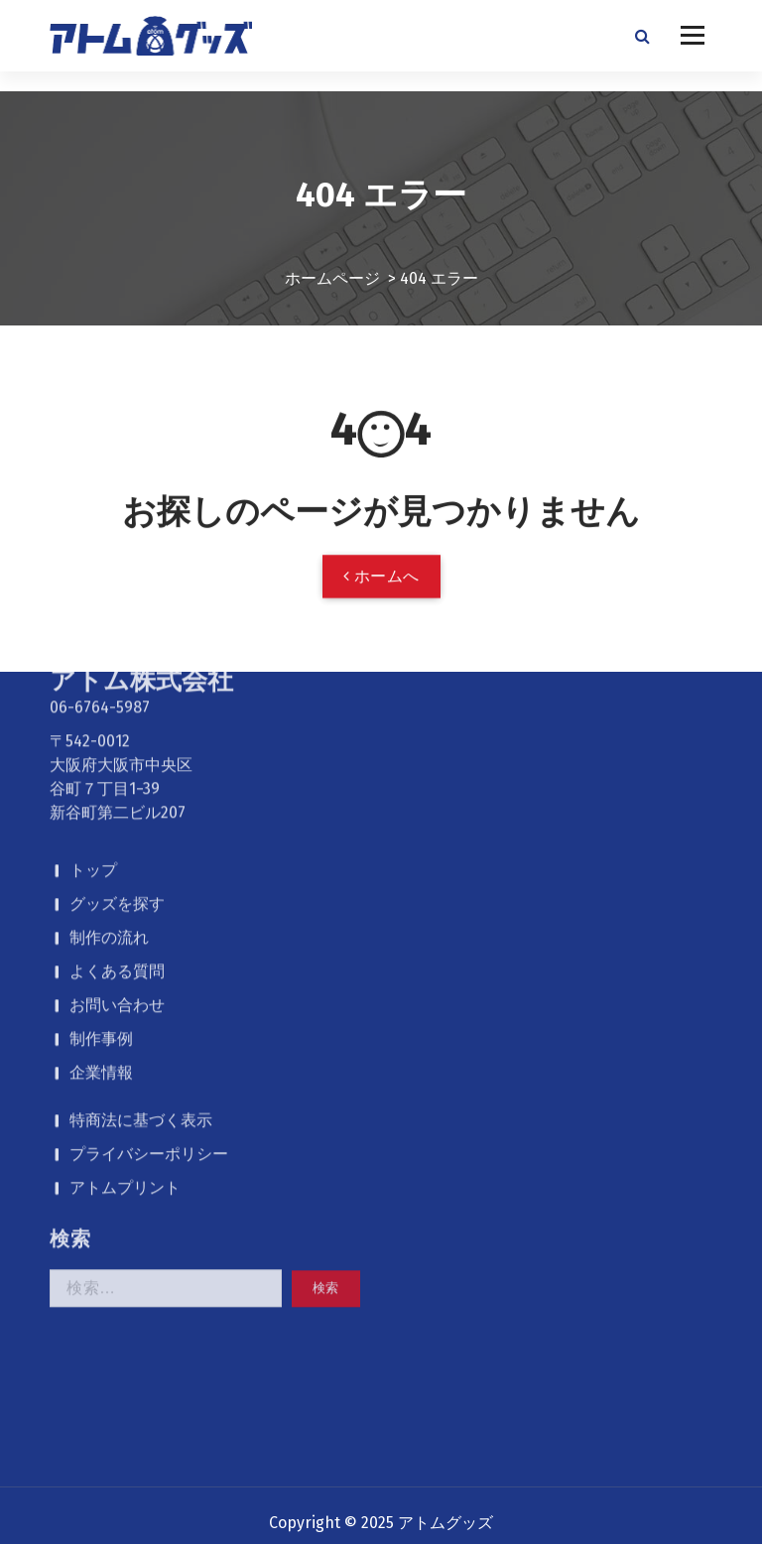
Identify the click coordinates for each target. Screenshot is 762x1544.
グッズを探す (117, 693)
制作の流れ (109, 726)
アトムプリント (125, 976)
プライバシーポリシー (148, 943)
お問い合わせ (117, 794)
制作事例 (101, 828)
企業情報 (101, 861)
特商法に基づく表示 (140, 909)
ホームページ (332, 258)
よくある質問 (117, 760)
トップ (93, 659)
